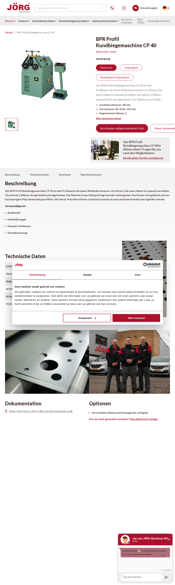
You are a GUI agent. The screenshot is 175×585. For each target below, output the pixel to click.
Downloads (65, 174)
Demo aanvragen (123, 7)
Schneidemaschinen (44, 20)
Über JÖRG (140, 21)
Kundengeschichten (159, 20)
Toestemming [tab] (37, 274)
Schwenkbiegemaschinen (74, 20)
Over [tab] (138, 274)
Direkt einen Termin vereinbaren (143, 157)
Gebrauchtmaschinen (105, 20)
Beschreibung (12, 174)
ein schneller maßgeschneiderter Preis (122, 128)
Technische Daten (39, 174)
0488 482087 (112, 7)
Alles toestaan (136, 318)
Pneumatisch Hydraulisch (114, 77)
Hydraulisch (131, 67)
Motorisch (106, 67)
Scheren (23, 20)
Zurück (9, 32)
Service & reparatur (126, 21)
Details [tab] (87, 274)
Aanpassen (87, 318)
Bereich (10, 20)
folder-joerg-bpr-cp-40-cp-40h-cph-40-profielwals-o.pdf (39, 410)
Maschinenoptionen (91, 174)
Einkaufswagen (145, 7)
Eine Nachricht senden (144, 419)
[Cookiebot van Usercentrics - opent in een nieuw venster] (145, 265)
